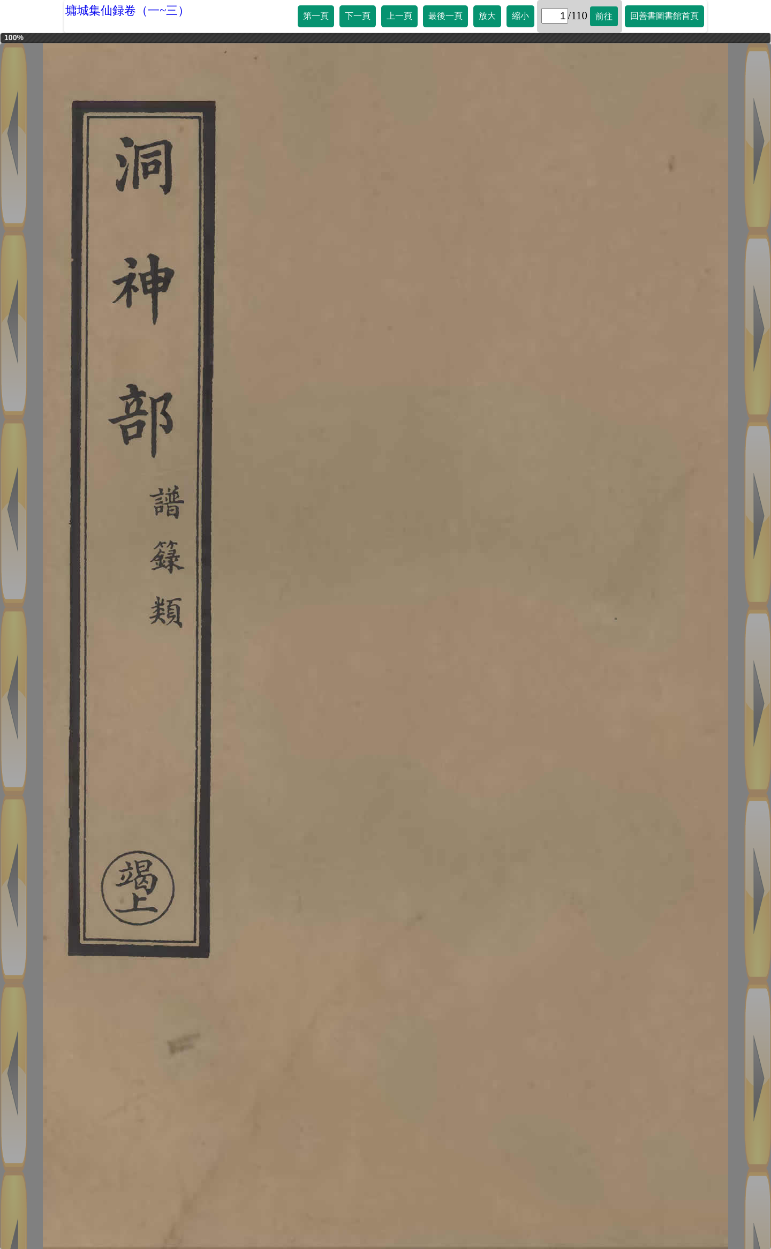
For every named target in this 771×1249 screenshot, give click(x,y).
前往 (604, 16)
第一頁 (316, 15)
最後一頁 (445, 15)
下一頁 (358, 15)
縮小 (520, 15)
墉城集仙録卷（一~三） (127, 10)
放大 (487, 15)
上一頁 (399, 15)
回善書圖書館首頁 (664, 15)
